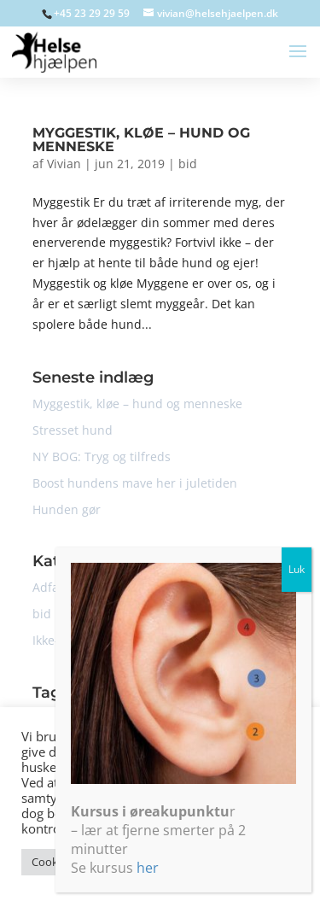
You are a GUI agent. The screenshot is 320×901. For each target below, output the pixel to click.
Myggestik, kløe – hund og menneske (141, 140)
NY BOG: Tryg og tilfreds (101, 456)
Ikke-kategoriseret (83, 640)
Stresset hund (72, 430)
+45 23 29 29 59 (92, 13)
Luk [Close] (303, 691)
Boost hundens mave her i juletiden (134, 483)
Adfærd (53, 587)
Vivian (64, 163)
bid (187, 163)
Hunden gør (66, 509)
